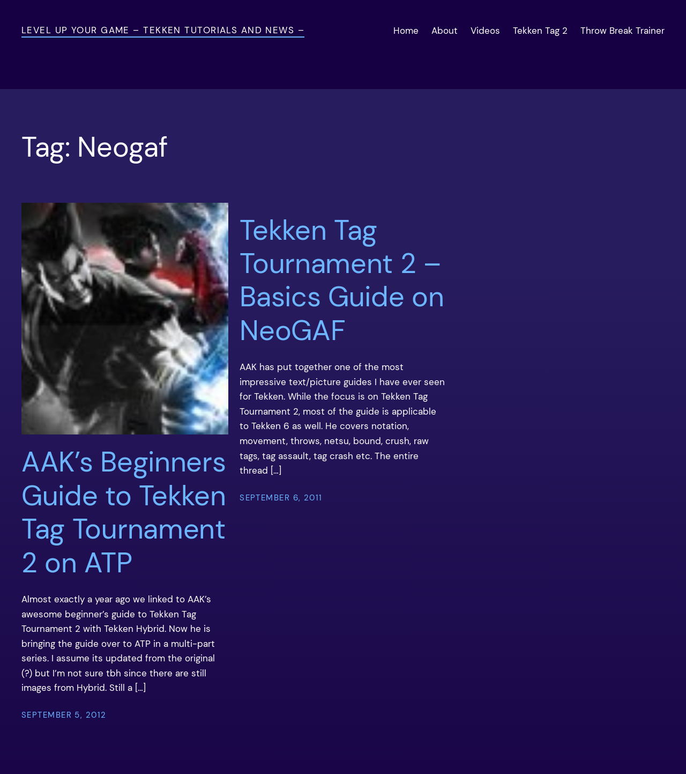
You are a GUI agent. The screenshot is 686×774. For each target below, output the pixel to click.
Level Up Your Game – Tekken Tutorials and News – (162, 30)
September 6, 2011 (281, 497)
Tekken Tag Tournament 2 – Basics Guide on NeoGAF (342, 280)
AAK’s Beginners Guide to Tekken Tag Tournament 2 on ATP (123, 512)
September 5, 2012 (63, 715)
